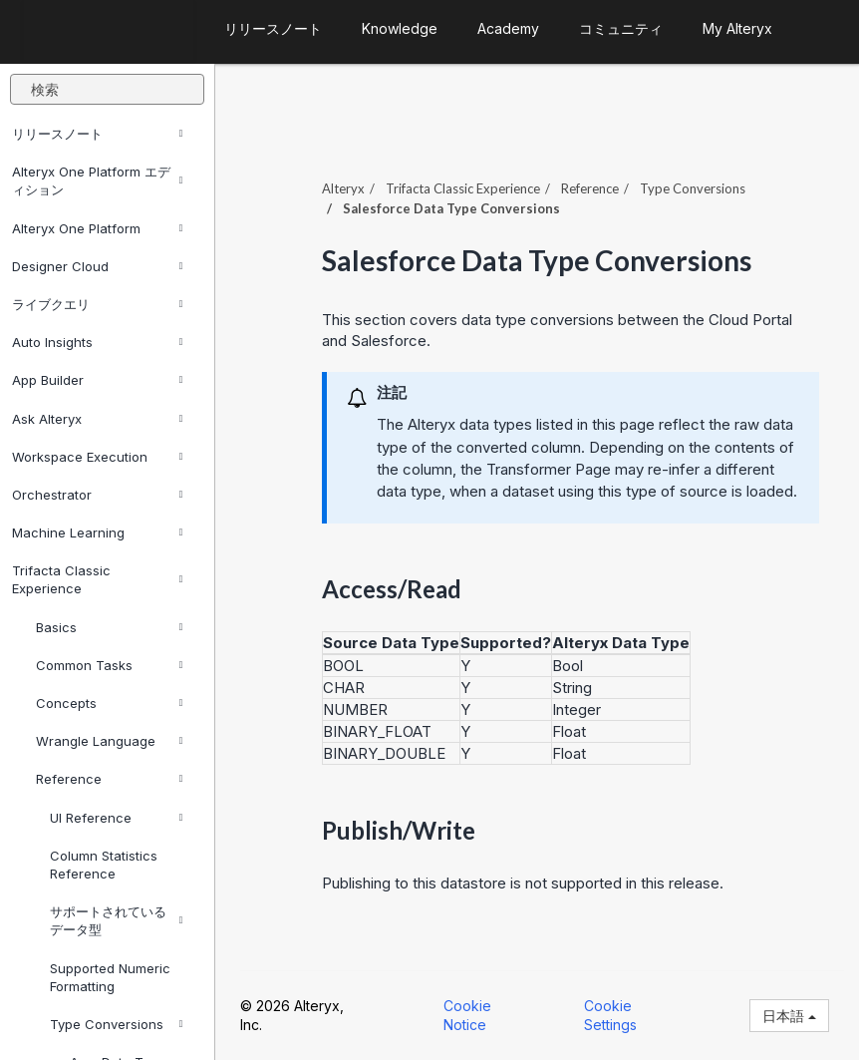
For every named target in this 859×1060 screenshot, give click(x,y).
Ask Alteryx (97, 419)
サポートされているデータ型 (116, 920)
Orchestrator (97, 495)
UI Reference (116, 818)
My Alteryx (737, 28)
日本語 (789, 1015)
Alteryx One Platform (97, 228)
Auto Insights (97, 342)
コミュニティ (621, 28)
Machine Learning (97, 532)
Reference (109, 779)
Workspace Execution (97, 457)
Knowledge (399, 28)
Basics (109, 627)
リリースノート (97, 134)
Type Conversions (116, 1024)
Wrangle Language (109, 741)
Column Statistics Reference (103, 865)
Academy (508, 28)
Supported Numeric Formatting (110, 977)
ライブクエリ (97, 304)
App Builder (97, 380)
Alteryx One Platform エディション (97, 180)
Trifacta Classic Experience (97, 579)
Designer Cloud (97, 266)
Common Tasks (109, 665)
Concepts (109, 703)
